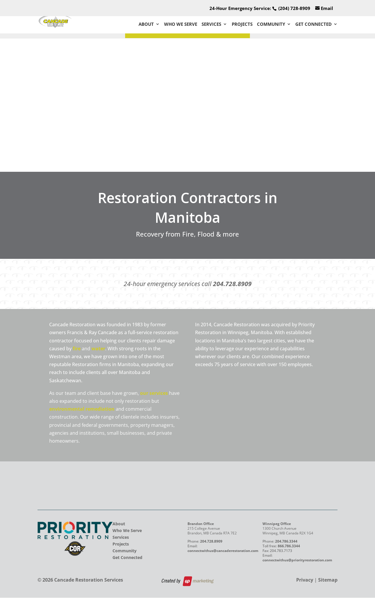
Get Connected (313, 24)
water (98, 348)
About (146, 24)
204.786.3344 (286, 541)
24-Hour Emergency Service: (259, 8)
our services (154, 393)
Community (271, 24)
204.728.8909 (232, 284)
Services (211, 24)
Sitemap (328, 580)
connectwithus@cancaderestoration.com (223, 551)
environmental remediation (82, 409)
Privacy (304, 580)
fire (77, 348)
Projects (242, 24)
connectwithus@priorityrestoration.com (297, 560)
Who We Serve (180, 24)
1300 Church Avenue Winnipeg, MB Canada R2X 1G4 (287, 531)
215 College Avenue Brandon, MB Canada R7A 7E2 (212, 531)
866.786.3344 (289, 546)
